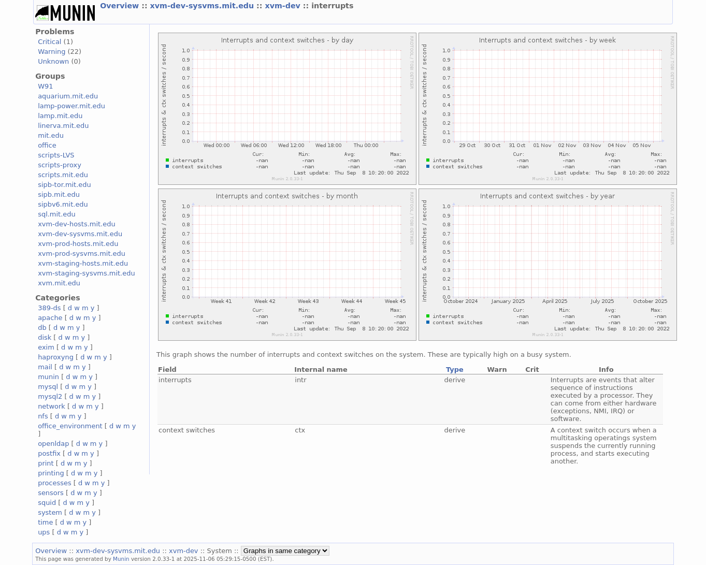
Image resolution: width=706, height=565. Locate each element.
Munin (121, 559)
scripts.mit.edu (63, 175)
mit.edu (51, 135)
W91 (45, 86)
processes (54, 483)
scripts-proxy (59, 165)
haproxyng (56, 357)
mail (45, 367)
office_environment (70, 426)
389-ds (49, 308)
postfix (49, 453)
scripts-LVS (56, 155)
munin (48, 377)
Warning (51, 51)
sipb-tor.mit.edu (64, 185)
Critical (49, 42)
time (45, 522)
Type (455, 369)
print (45, 463)
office (47, 145)
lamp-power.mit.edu (71, 106)
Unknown (53, 61)
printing (51, 473)
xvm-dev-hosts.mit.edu (76, 224)
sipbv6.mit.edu (63, 204)
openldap (53, 443)
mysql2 (50, 396)
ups (44, 532)
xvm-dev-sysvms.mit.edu (203, 6)
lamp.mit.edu (60, 116)
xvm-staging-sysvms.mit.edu (86, 273)
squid (47, 502)
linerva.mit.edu (63, 125)
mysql (48, 386)
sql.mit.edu (57, 214)
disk (44, 337)
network (51, 406)
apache (50, 318)
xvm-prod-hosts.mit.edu (78, 244)
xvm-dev (283, 6)
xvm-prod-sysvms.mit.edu (81, 253)
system (50, 512)
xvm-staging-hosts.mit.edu (83, 263)
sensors (51, 493)
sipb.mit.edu (59, 194)
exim (46, 347)
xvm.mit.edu (59, 283)
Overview (120, 6)
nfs (43, 416)
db (42, 327)
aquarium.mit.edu (68, 96)
